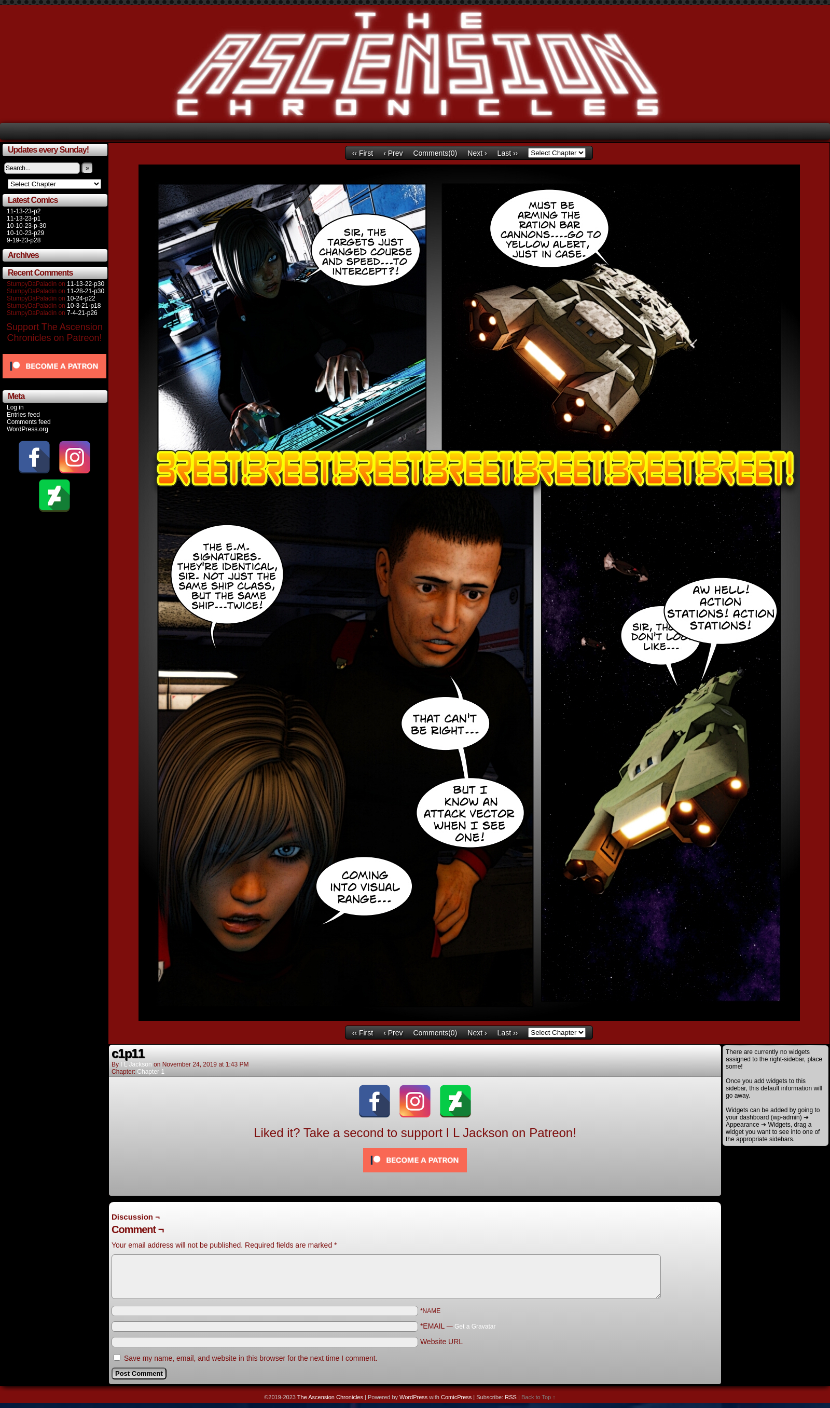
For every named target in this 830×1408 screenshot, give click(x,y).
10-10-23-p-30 (26, 225)
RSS (511, 1397)
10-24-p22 (81, 298)
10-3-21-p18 (84, 305)
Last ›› (507, 153)
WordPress (413, 1397)
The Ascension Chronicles (330, 1397)
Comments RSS (695, 1208)
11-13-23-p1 (23, 218)
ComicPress (456, 1397)
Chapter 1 (150, 1071)
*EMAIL (458, 1326)
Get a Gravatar (474, 1326)
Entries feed (23, 414)
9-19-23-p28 (23, 240)
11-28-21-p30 (85, 291)
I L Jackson (135, 1064)
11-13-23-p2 (23, 211)
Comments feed (29, 422)
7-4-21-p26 (82, 313)
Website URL (441, 1341)
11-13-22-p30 (85, 284)
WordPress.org (27, 429)
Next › (477, 153)
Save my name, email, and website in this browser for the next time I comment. (251, 1358)
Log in (15, 407)
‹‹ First (362, 153)
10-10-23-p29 (25, 233)
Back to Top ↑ (538, 1397)
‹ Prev (393, 153)
